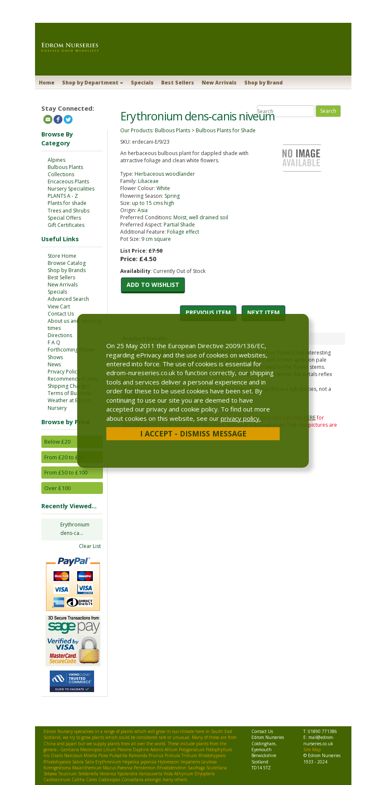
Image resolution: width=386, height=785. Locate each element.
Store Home (62, 255)
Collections (61, 174)
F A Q (54, 342)
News (54, 364)
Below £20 (57, 441)
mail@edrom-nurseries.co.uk (318, 740)
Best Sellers (177, 82)
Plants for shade (67, 203)
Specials (142, 82)
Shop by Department (92, 82)
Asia (143, 210)
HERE (310, 417)
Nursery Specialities (71, 188)
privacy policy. (241, 418)
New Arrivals (219, 82)
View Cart (59, 306)
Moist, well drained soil (200, 217)
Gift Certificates (66, 225)
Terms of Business (70, 393)
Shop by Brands (67, 270)
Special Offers (64, 217)
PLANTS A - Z (63, 195)
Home (46, 82)
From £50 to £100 (65, 472)
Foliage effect (183, 231)
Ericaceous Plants (68, 181)
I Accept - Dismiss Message (193, 433)
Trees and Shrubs (68, 210)
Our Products (136, 130)
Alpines (56, 160)
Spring (172, 195)
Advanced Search (68, 299)
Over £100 (57, 488)
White (163, 188)
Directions (60, 335)
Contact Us (61, 313)
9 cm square (156, 239)
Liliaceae (148, 181)
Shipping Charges (68, 386)
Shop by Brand (263, 82)
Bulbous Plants (65, 167)
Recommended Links (72, 378)
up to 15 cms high (153, 203)
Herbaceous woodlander (165, 173)
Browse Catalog (67, 263)
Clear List (90, 546)
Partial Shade (179, 224)
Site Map (312, 749)
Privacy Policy (64, 371)
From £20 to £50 (64, 457)
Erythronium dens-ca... (74, 529)
